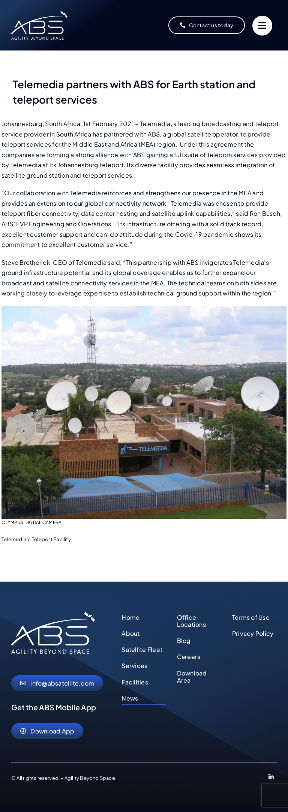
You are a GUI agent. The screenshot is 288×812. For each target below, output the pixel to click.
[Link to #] (262, 26)
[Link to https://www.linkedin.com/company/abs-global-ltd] (271, 778)
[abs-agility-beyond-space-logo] (39, 14)
